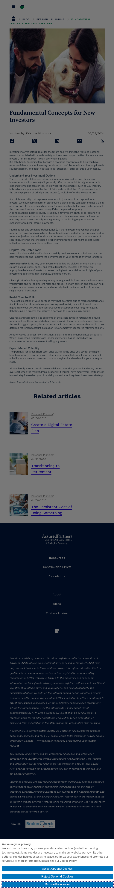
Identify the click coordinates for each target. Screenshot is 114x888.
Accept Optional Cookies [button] (57, 869)
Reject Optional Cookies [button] (57, 876)
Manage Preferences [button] (57, 884)
